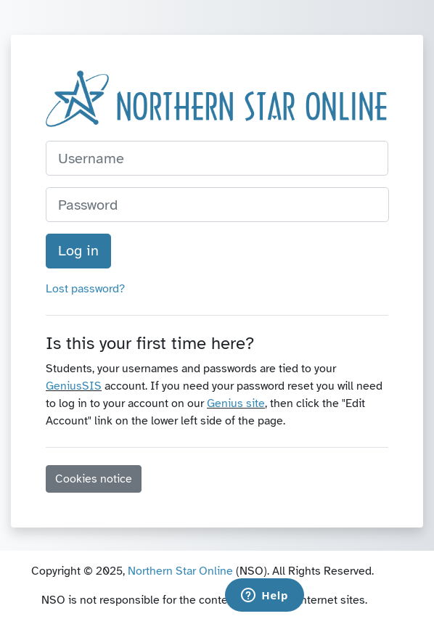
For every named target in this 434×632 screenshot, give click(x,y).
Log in (78, 251)
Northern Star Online (180, 571)
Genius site (236, 403)
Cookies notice (93, 479)
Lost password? (85, 289)
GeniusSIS (74, 386)
